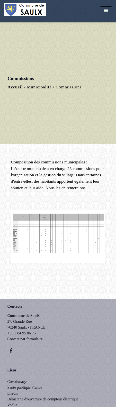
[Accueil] (25, 11)
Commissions (69, 87)
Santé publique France (24, 387)
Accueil (15, 87)
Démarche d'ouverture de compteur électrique (43, 399)
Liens (11, 370)
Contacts (14, 306)
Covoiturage (17, 381)
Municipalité (39, 87)
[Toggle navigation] (106, 10)
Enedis (12, 393)
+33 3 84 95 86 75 (21, 333)
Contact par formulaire (25, 339)
